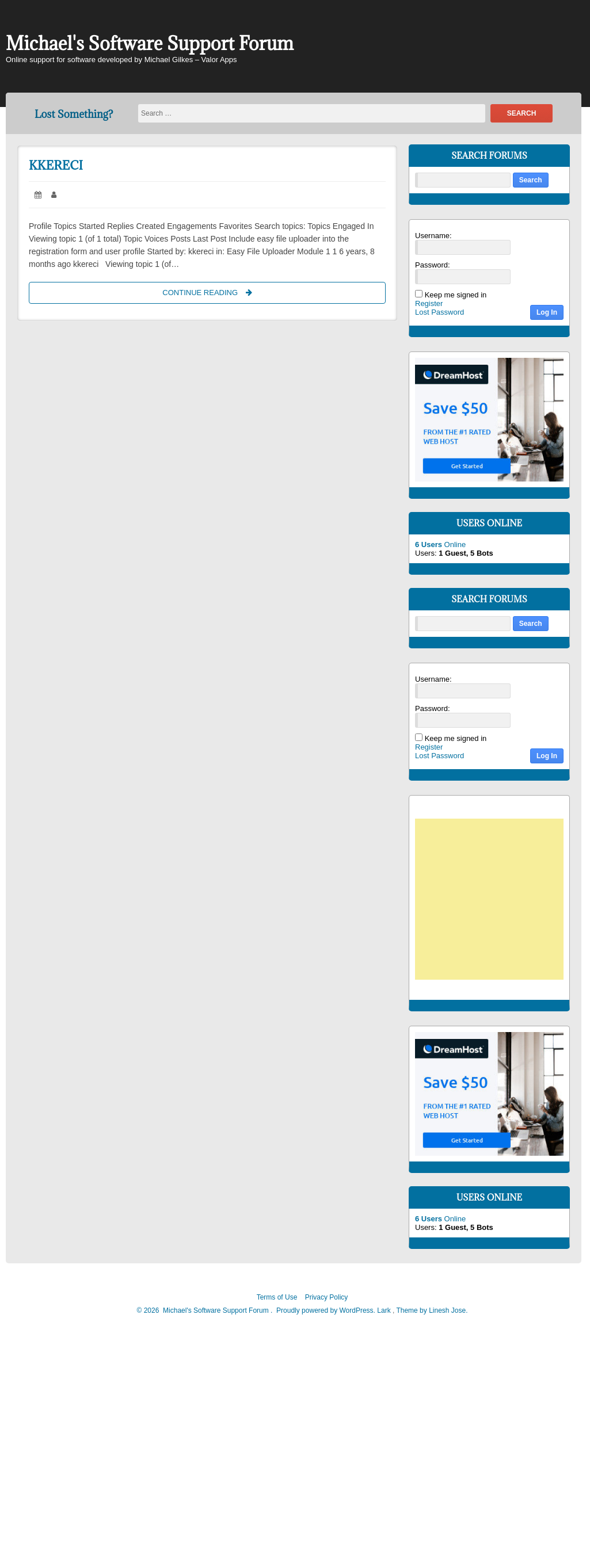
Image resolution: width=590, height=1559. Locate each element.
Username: (433, 235)
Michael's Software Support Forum (150, 43)
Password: (432, 265)
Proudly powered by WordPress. (326, 1310)
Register (429, 303)
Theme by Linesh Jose (431, 1310)
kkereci (56, 165)
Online (440, 544)
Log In (546, 312)
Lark (385, 1310)
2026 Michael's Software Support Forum (205, 1310)
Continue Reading (217, 291)
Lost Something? (74, 114)
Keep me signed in (456, 295)
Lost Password (439, 312)
